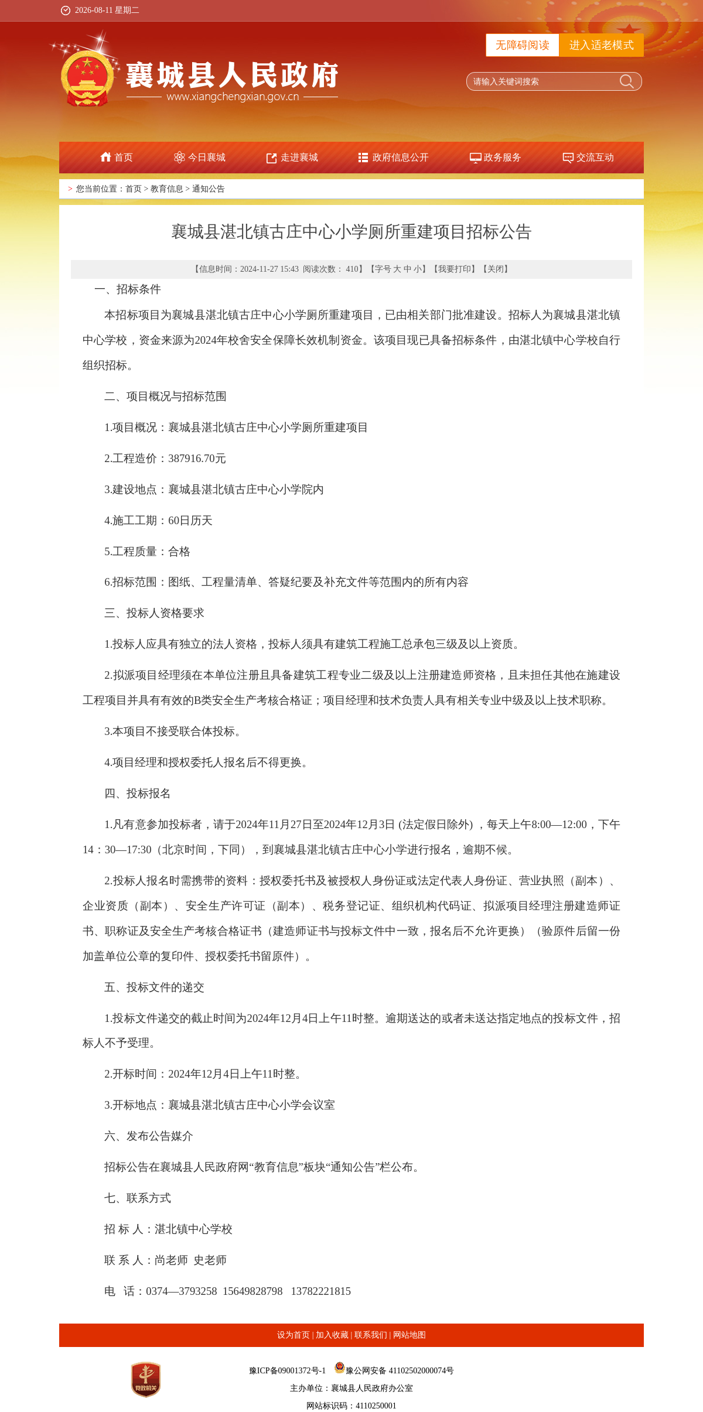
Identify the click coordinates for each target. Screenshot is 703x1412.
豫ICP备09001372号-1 (287, 1370)
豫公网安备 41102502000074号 (400, 1370)
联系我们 (370, 1335)
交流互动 (595, 157)
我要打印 (454, 269)
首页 (123, 157)
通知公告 (208, 188)
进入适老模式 (601, 45)
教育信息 (167, 188)
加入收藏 (332, 1335)
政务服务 (502, 157)
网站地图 (409, 1335)
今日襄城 (207, 157)
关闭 (495, 269)
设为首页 (293, 1335)
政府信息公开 (401, 157)
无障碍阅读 (523, 45)
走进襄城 (299, 157)
